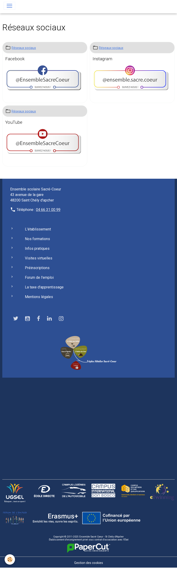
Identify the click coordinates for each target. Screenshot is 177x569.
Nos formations (37, 239)
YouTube (13, 122)
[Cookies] (10, 559)
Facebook (15, 58)
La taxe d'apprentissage (44, 287)
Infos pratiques (37, 248)
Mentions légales (39, 297)
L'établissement (38, 229)
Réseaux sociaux (24, 48)
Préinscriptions (37, 268)
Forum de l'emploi (39, 277)
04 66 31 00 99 (48, 209)
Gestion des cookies (88, 563)
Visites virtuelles (38, 258)
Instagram (102, 58)
